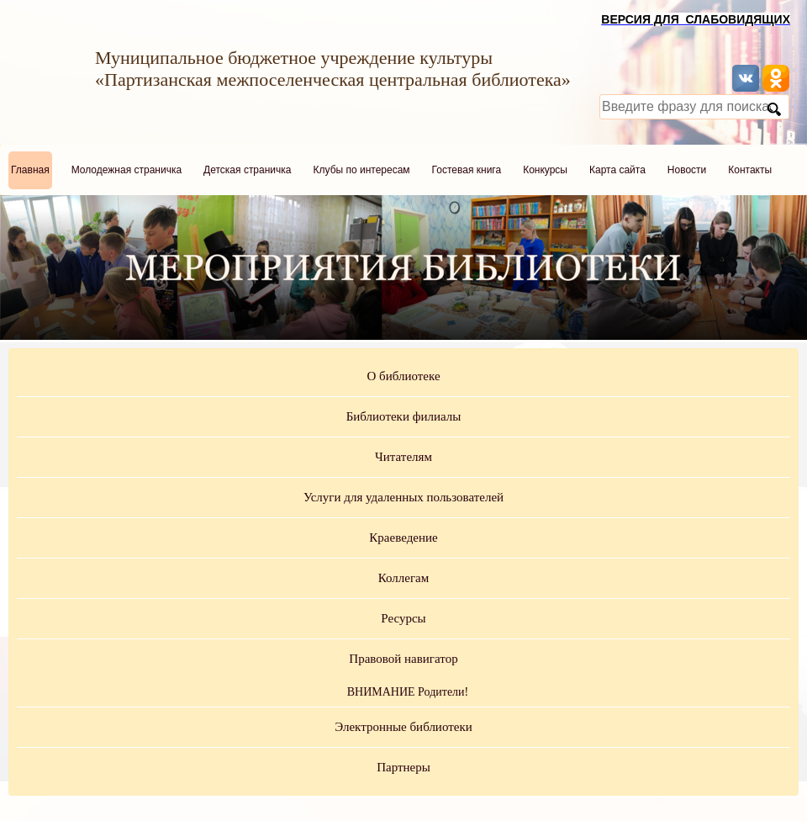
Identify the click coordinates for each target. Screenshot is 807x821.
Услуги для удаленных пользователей (403, 497)
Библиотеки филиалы (404, 416)
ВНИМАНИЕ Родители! (408, 692)
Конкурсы (545, 170)
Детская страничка (247, 170)
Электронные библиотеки (403, 727)
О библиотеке (403, 376)
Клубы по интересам (362, 170)
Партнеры (403, 767)
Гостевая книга (467, 170)
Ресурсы (403, 618)
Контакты (750, 170)
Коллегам (404, 578)
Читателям (403, 456)
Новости (686, 170)
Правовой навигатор (403, 658)
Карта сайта (617, 170)
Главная (30, 170)
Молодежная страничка (126, 170)
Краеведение (403, 537)
